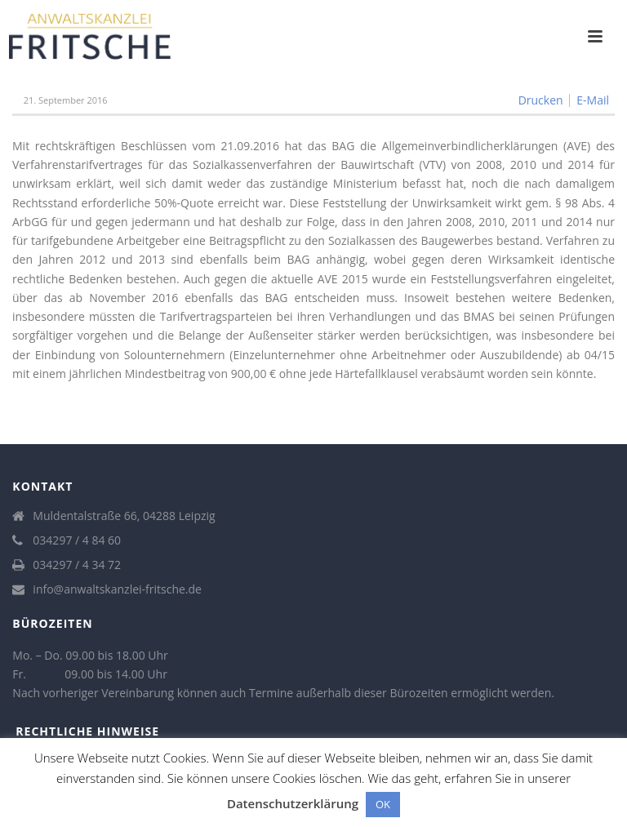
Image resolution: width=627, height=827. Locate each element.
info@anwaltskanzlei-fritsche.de (117, 589)
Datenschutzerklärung (292, 803)
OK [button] (383, 804)
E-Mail (592, 100)
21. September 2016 (66, 100)
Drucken (540, 100)
